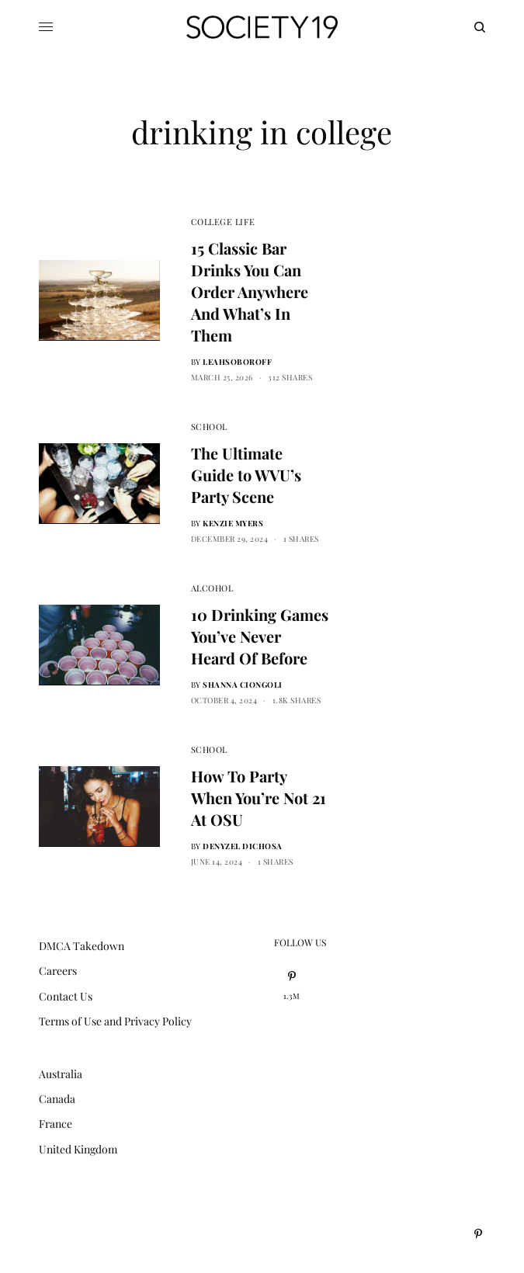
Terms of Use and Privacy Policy (115, 1021)
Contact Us (65, 996)
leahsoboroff (237, 361)
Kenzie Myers (233, 523)
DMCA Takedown (81, 945)
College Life (223, 221)
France (55, 1123)
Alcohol (212, 588)
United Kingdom (78, 1149)
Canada (57, 1098)
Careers (58, 970)
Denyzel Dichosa (243, 846)
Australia (60, 1074)
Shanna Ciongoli (243, 684)
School (209, 426)
